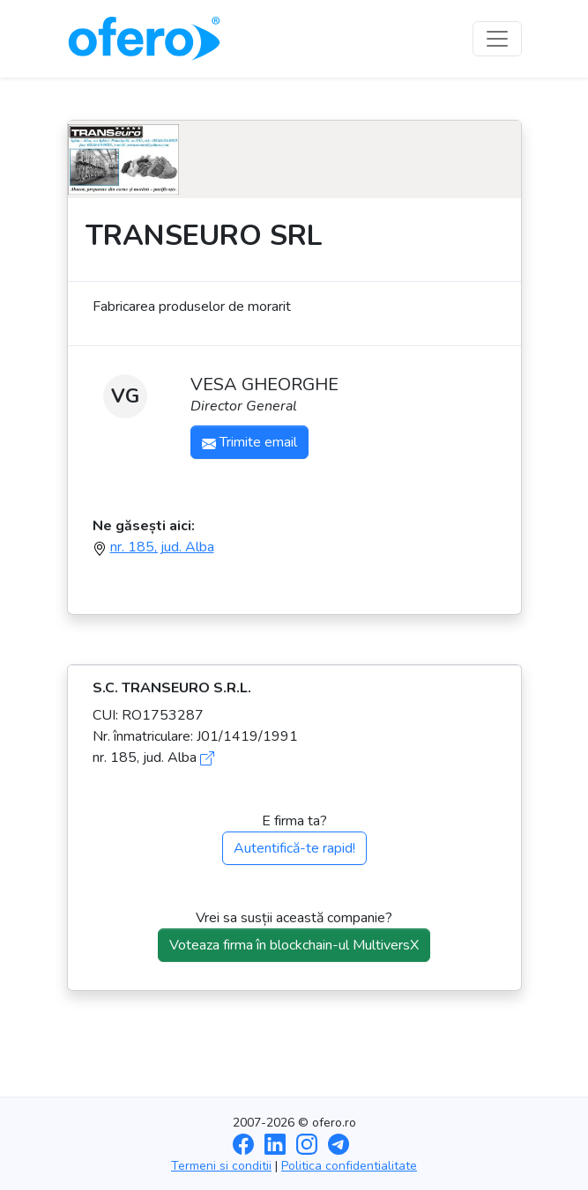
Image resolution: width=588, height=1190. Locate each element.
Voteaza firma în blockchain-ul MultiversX (294, 945)
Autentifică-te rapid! (294, 848)
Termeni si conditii (221, 1165)
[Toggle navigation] (497, 38)
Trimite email (249, 442)
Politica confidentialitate (349, 1165)
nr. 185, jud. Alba (162, 547)
